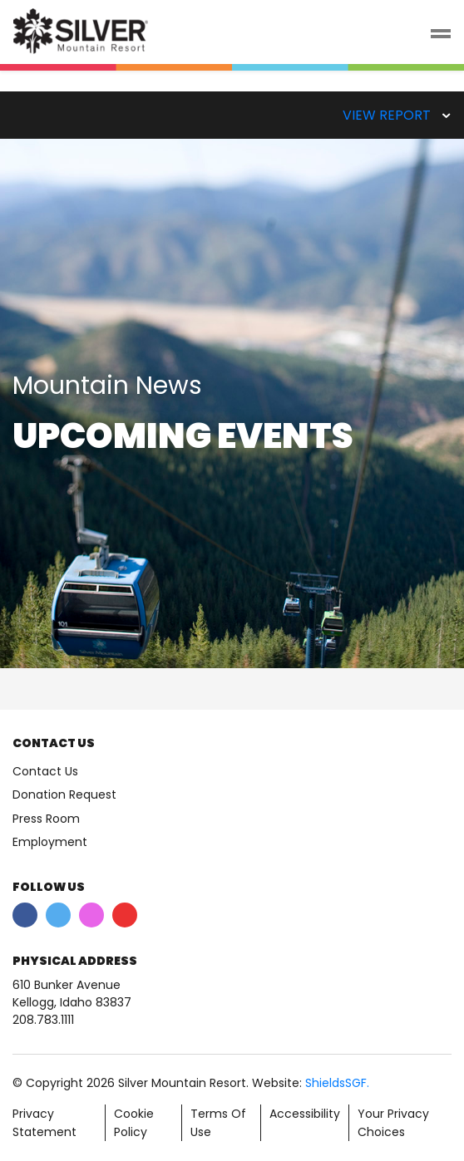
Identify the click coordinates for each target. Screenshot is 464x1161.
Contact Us (45, 771)
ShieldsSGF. (337, 1083)
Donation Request (64, 794)
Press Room (46, 818)
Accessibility (304, 1113)
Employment (49, 842)
